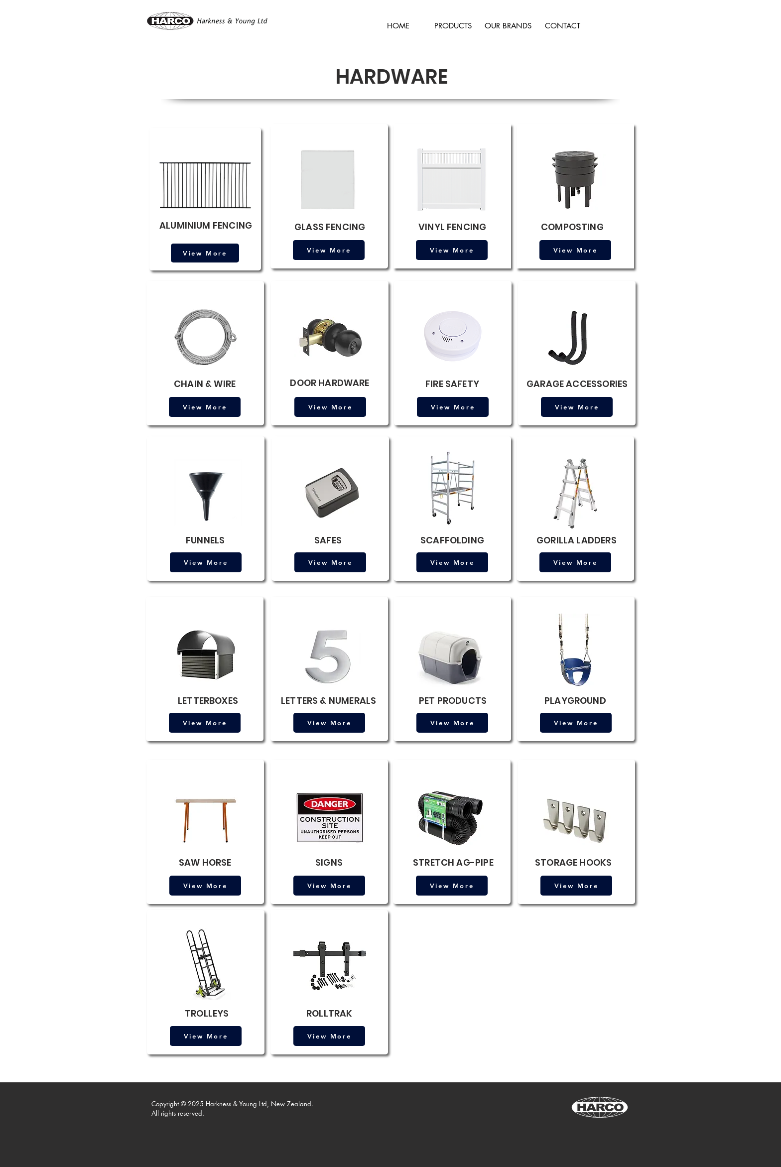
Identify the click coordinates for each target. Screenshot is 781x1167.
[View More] (205, 253)
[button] (453, 21)
